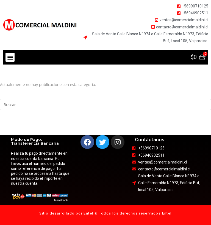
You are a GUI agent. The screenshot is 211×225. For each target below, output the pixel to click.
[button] (10, 57)
